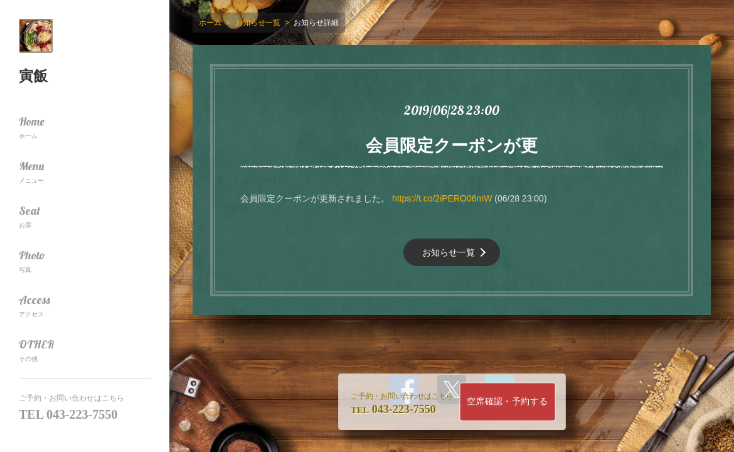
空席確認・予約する (507, 401)
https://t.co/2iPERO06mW (442, 198)
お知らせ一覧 (448, 252)
